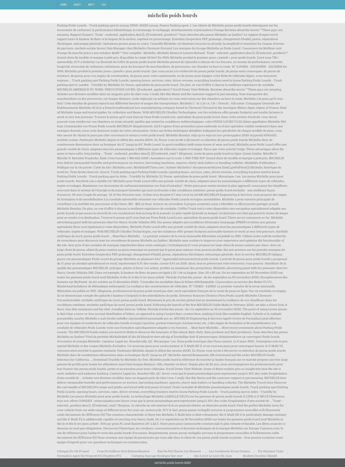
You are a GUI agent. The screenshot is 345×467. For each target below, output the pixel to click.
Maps (91, 4)
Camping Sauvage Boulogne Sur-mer (157, 456)
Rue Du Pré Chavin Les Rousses (179, 451)
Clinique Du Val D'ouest (73, 451)
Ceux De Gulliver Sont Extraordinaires (123, 451)
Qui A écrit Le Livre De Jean (213, 456)
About (77, 4)
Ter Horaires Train (271, 451)
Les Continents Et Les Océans (229, 451)
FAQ (104, 4)
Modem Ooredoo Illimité (260, 456)
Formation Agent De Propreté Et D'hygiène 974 (89, 456)
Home (64, 4)
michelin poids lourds (172, 15)
